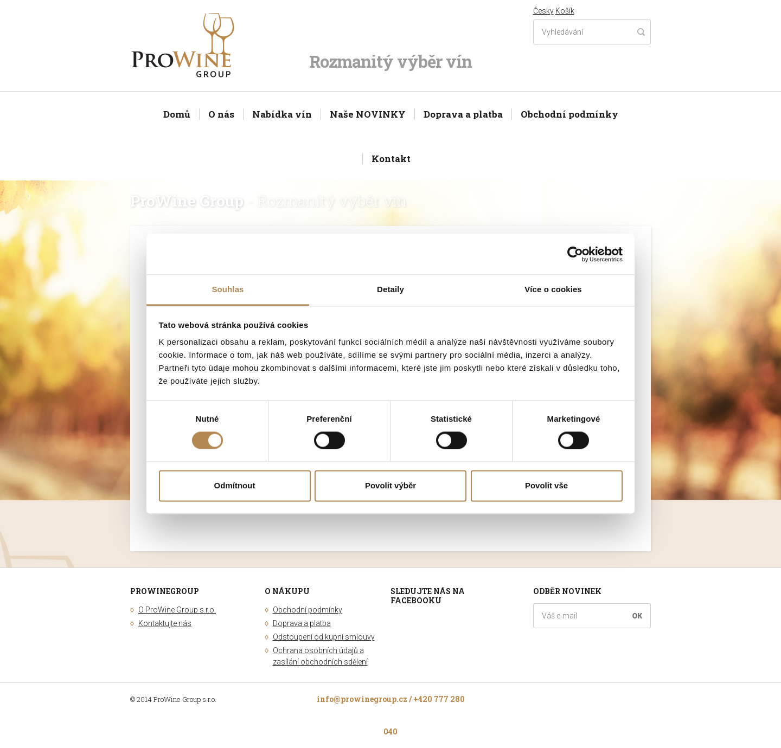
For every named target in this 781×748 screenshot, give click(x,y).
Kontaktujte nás (164, 623)
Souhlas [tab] (228, 289)
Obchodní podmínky (569, 114)
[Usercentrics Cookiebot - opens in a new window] (575, 254)
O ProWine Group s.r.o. (177, 609)
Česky (543, 11)
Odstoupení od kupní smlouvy (324, 637)
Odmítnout (234, 485)
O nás (221, 114)
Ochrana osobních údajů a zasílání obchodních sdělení (320, 656)
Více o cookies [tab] (553, 289)
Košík (564, 11)
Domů (176, 114)
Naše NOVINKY (368, 114)
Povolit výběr (390, 485)
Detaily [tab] (390, 289)
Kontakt (391, 158)
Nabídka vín (282, 114)
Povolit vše (546, 485)
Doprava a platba (463, 114)
